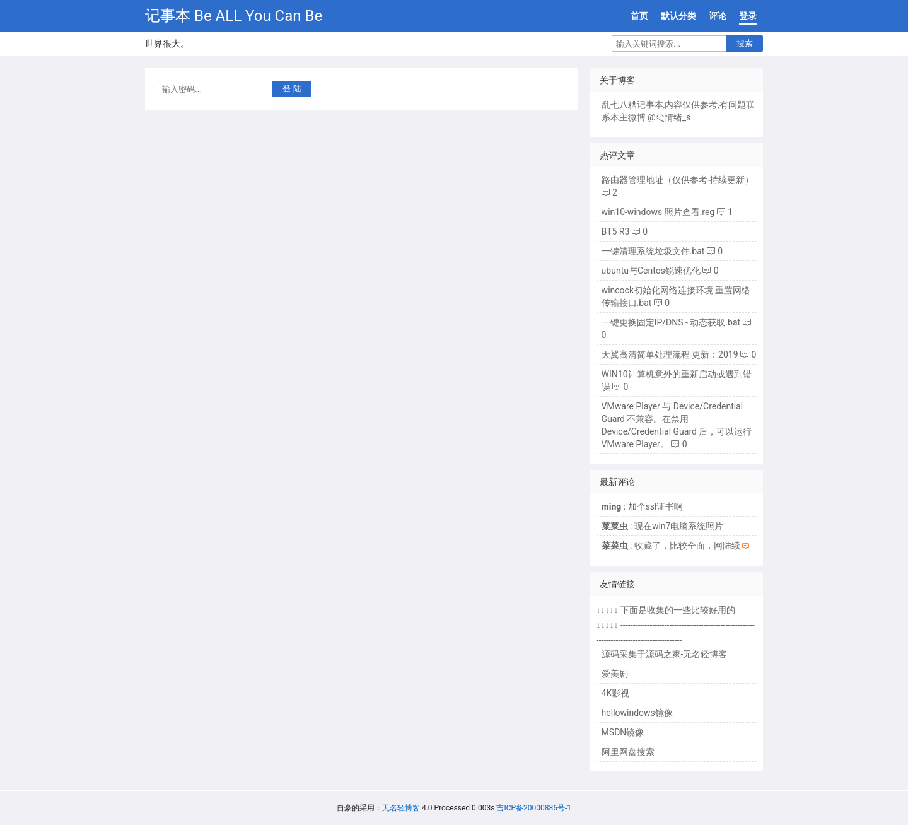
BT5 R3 (616, 231)
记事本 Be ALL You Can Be (233, 16)
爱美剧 (615, 674)
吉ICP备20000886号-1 (533, 808)
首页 (639, 16)
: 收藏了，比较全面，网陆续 (671, 546)
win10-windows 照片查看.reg (658, 212)
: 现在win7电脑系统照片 (663, 526)
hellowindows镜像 (637, 713)
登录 (748, 16)
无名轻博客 (401, 808)
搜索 (744, 43)
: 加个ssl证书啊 (643, 506)
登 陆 (291, 88)
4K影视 (616, 693)
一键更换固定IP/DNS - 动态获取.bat (671, 322)
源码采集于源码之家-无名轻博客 (665, 654)
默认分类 (678, 16)
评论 (717, 16)
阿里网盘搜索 (628, 752)
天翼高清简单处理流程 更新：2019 (670, 354)
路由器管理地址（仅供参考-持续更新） (678, 180)
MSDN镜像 (623, 732)
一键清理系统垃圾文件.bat (653, 251)
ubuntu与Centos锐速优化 (651, 271)
